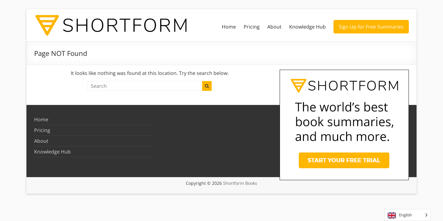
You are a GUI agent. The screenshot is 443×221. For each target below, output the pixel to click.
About (274, 26)
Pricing (252, 26)
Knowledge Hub (307, 26)
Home (229, 26)
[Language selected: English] (407, 215)
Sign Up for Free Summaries (371, 26)
